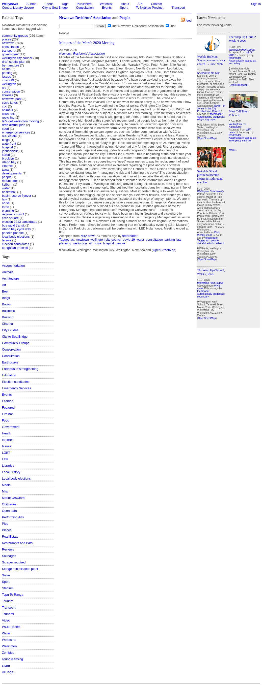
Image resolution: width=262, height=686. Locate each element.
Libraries (8, 465)
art (4, 88)
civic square (10, 218)
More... (233, 150)
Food (5, 420)
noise (6, 203)
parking (7, 73)
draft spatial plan (13, 62)
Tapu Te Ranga (12, 594)
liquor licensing (12, 659)
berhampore (10, 65)
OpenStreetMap (164, 250)
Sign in (256, 4)
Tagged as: (67, 239)
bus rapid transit (13, 225)
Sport (124, 7)
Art (4, 285)
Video (6, 620)
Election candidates (15, 382)
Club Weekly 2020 (208, 233)
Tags (65, 4)
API (140, 4)
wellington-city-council (105, 239)
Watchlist (106, 4)
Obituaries (9, 504)
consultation (10, 47)
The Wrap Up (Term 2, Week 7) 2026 (211, 272)
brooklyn (8, 158)
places (6, 39)
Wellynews (10, 4)
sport (5, 129)
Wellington (9, 646)
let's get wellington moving (20, 121)
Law (5, 459)
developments (12, 173)
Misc (5, 491)
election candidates (15, 244)
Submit (31, 4)
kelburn (7, 184)
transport (8, 50)
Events (107, 7)
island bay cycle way (16, 229)
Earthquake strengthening (20, 369)
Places (6, 530)
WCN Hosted (11, 627)
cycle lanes (10, 102)
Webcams (9, 640)
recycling (8, 117)
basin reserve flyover (16, 195)
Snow (6, 575)
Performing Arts (13, 517)
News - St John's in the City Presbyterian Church (211, 108)
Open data (9, 511)
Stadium (8, 588)
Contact (156, 4)
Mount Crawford (13, 498)
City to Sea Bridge (55, 7)
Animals (7, 272)
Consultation (85, 7)
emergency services (16, 132)
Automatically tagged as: (211, 116)
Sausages (9, 556)
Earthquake (10, 362)
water (6, 188)
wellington (9, 84)
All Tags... (9, 672)
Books (6, 304)
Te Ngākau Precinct (149, 7)
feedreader (130, 236)
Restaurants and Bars (17, 543)
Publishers (84, 4)
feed (188, 20)
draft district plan (13, 125)
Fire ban (8, 414)
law (4, 199)
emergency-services (240, 140)
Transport (178, 7)
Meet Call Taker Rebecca (238, 113)
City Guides (10, 330)
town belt (8, 114)
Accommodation (13, 265)
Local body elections (16, 478)
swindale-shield (205, 243)
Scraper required (14, 562)
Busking (7, 317)
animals (7, 110)
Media (6, 485)
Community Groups (15, 343)
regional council (13, 214)
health (6, 69)
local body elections (16, 236)
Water (6, 633)
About (125, 4)
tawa (5, 169)
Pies (5, 523)
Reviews (8, 549)
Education (9, 375)
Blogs (6, 298)
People (124, 17)
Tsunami (8, 614)
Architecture (10, 278)
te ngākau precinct (15, 248)
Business (8, 311)
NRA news (87, 236)
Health (6, 433)
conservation (11, 91)
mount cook (10, 181)
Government (10, 427)
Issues (6, 446)
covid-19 (8, 80)
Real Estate (10, 536)
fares (5, 207)
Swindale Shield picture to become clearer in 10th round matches (210, 176)
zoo (4, 106)
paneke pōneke (13, 233)
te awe (6, 240)
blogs (6, 140)
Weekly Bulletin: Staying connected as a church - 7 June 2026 (211, 60)
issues (6, 76)
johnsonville (10, 151)
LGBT (6, 453)
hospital (7, 147)
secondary (203, 296)
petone (215, 240)
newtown (8, 43)
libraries (7, 95)
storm (6, 665)
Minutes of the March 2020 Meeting (86, 42)
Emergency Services (16, 388)
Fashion (7, 401)
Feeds (49, 4)
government (10, 54)
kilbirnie (7, 166)
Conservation (11, 349)
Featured (8, 407)
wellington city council (17, 58)
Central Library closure (18, 7)
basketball (9, 192)
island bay (9, 162)
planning (8, 210)
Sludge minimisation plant (20, 569)
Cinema (7, 324)
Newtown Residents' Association (85, 17)
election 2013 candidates (19, 222)
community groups (15, 35)
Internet (7, 440)
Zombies (8, 652)
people (6, 177)
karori (6, 155)
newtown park (12, 99)
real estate (9, 136)
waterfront (9, 143)
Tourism (7, 601)
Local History (11, 472)
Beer (5, 291)
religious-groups (206, 119)
